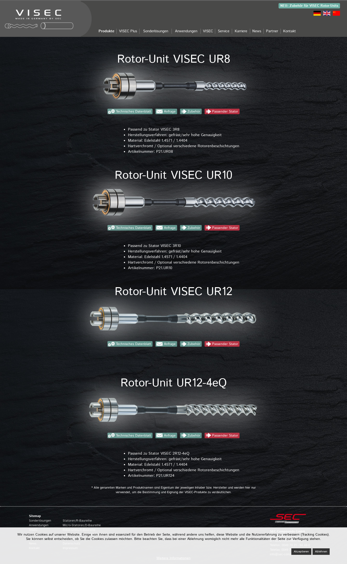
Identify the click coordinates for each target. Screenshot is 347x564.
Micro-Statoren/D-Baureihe (82, 525)
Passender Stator (225, 111)
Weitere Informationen (173, 558)
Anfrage (170, 111)
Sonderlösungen (40, 520)
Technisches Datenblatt (133, 111)
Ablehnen (321, 552)
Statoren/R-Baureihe (77, 520)
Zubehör (193, 111)
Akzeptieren (301, 552)
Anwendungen (38, 525)
